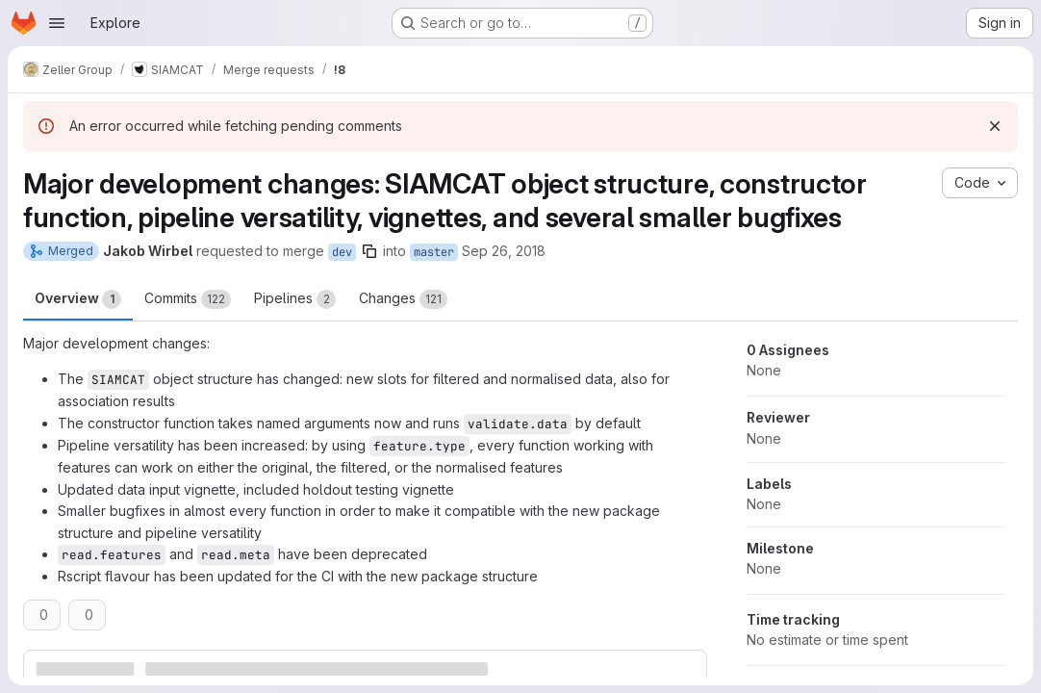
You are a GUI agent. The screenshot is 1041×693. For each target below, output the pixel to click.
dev (342, 252)
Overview (78, 299)
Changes (403, 299)
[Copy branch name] (369, 251)
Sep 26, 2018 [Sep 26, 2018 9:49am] (504, 251)
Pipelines (295, 299)
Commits (187, 299)
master (434, 252)
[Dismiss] (994, 126)
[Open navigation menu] (56, 23)
